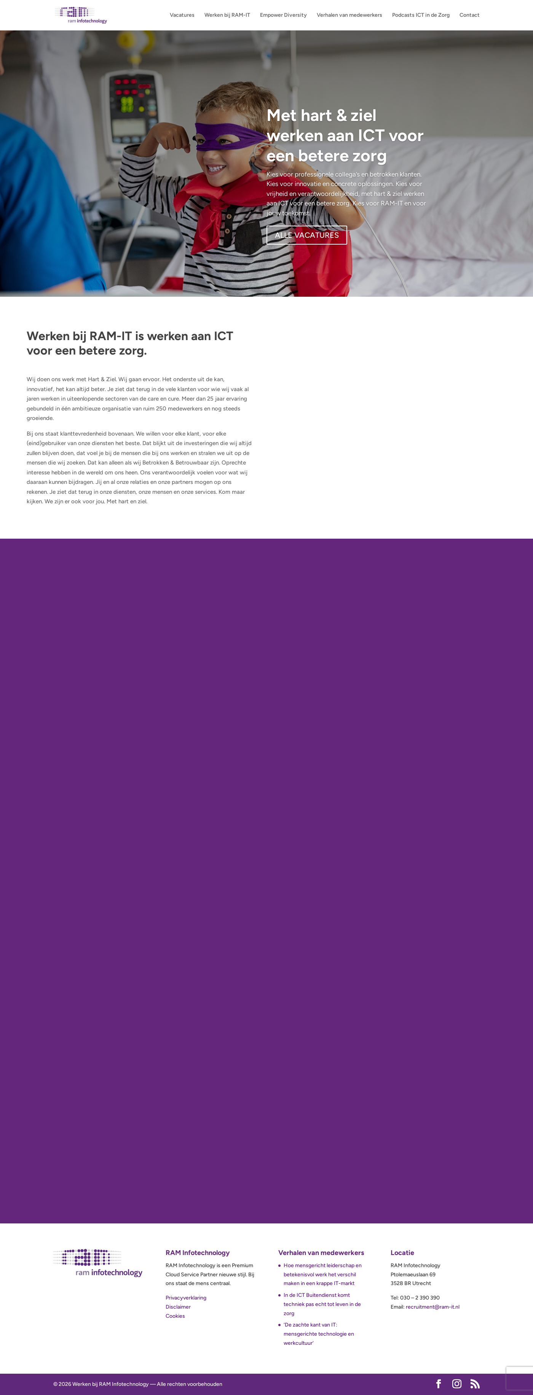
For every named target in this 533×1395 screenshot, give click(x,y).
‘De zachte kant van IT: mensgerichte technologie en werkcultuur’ (319, 1334)
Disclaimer (178, 1307)
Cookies (175, 1316)
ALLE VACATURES (307, 235)
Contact (470, 15)
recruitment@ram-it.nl (433, 1307)
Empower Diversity (283, 15)
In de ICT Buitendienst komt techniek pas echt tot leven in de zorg (322, 1304)
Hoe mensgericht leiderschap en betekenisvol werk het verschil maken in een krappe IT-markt (323, 1274)
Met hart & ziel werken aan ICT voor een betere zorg (345, 135)
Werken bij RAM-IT (227, 15)
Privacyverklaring (186, 1298)
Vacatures (182, 15)
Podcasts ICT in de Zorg (421, 15)
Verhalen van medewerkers (349, 15)
